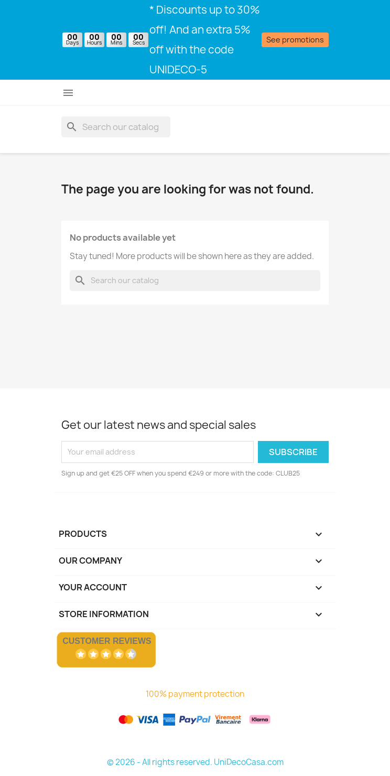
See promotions (295, 40)
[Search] (115, 126)
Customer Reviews (106, 641)
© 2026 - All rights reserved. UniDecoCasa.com (195, 762)
